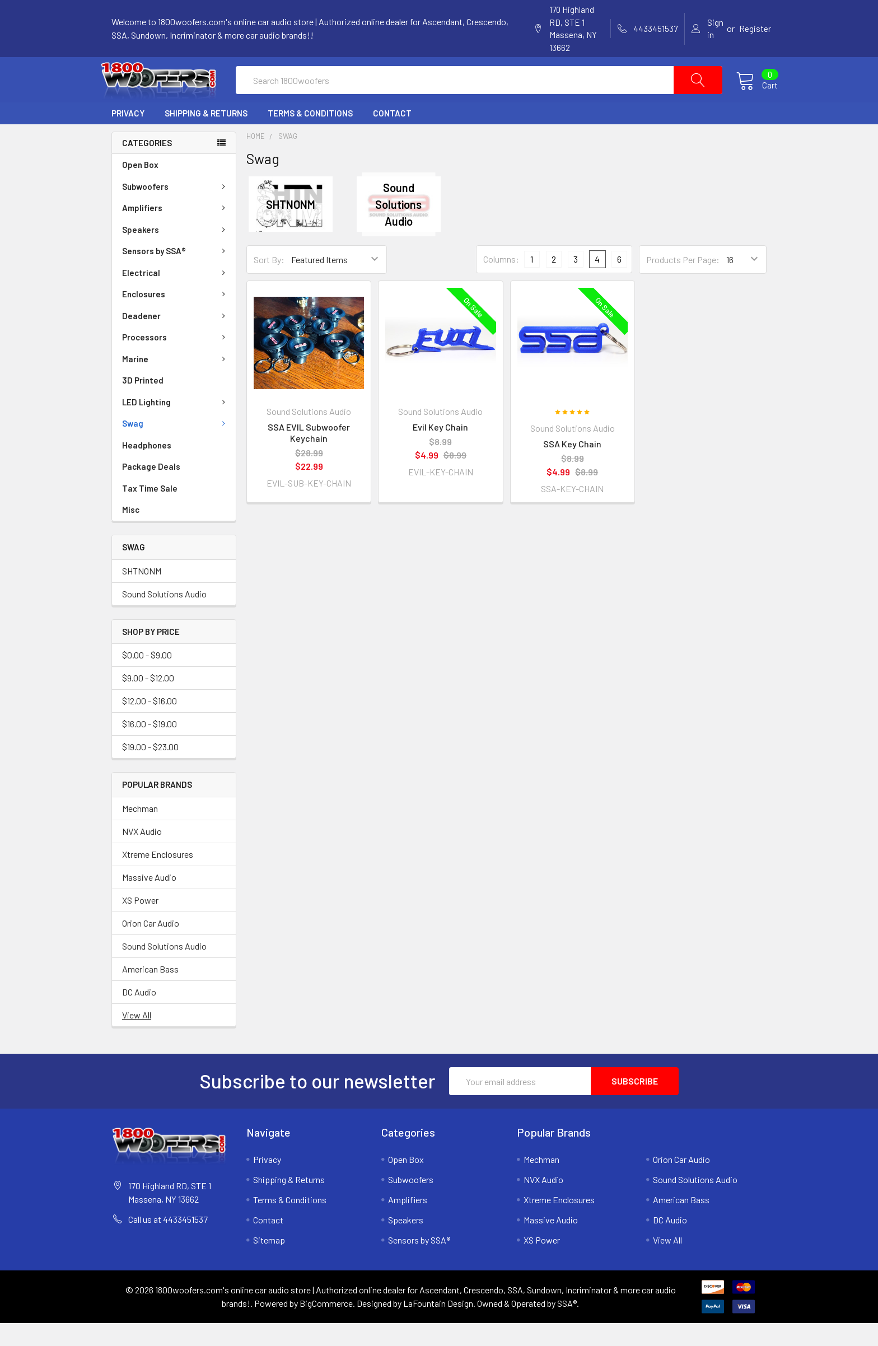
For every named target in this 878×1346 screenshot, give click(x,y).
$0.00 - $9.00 (147, 677)
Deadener (176, 339)
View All (136, 1037)
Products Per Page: (683, 282)
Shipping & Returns (206, 136)
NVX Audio (142, 854)
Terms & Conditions (310, 136)
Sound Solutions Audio (164, 616)
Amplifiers (176, 231)
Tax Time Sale (150, 511)
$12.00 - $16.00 (149, 723)
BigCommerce (326, 1326)
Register (755, 29)
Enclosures (176, 317)
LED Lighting (176, 425)
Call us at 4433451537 (168, 1242)
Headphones (146, 468)
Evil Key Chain (440, 450)
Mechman (140, 831)
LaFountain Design (438, 1326)
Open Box (140, 188)
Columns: (501, 282)
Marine (176, 382)
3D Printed (143, 403)
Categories (147, 166)
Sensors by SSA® (176, 274)
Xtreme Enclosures (157, 877)
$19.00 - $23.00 (150, 769)
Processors (176, 360)
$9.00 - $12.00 (148, 700)
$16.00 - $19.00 (149, 746)
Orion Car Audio (150, 946)
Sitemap (269, 1263)
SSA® (567, 1326)
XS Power (140, 923)
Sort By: (269, 282)
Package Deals (151, 489)
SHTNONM (141, 593)
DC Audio (139, 1014)
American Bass (150, 992)
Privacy (127, 136)
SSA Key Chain (572, 466)
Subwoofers (176, 209)
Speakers (176, 252)
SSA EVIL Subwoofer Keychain (309, 455)
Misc (130, 532)
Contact (392, 136)
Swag (176, 446)
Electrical (176, 296)
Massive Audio (149, 900)
